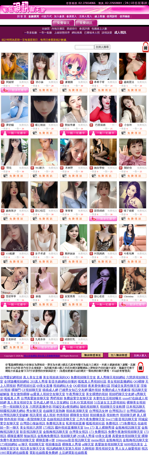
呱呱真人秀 (12, 398)
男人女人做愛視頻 (128, 448)
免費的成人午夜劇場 (116, 390)
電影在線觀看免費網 (43, 452)
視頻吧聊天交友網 (121, 394)
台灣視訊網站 (136, 411)
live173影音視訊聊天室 (121, 419)
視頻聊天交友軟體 (112, 406)
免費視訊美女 (55, 423)
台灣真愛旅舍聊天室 (35, 398)
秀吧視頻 (56, 398)
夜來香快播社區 (99, 385)
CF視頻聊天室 (32, 390)
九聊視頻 (88, 448)
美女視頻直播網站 (120, 381)
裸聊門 (16, 390)
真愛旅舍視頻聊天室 (109, 444)
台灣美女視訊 (78, 431)
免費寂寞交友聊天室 (78, 398)
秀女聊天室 (34, 411)
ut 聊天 (23, 444)
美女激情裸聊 (19, 394)
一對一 (113, 125)
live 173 (89, 427)
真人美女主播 (32, 377)
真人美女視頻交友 (20, 402)
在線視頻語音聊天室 (61, 419)
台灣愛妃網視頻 (11, 377)
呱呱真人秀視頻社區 (92, 381)
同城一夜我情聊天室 (31, 419)
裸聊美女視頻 (136, 402)
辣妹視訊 (30, 436)
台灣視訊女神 (98, 411)
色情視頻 (62, 415)
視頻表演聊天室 (77, 411)
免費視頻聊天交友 (83, 377)
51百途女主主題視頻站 (110, 402)
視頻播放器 (98, 415)
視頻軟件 (112, 415)
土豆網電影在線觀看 (73, 452)
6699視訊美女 (133, 444)
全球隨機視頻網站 (16, 381)
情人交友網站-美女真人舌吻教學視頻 (42, 356)
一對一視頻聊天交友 (14, 406)
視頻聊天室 (37, 444)
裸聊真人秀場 (71, 444)
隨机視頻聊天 (89, 406)
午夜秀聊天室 (75, 394)
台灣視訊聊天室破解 (14, 415)
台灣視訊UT (117, 411)
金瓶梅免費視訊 (48, 436)
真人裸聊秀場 (104, 427)
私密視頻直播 (75, 423)
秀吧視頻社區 (26, 385)
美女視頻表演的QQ (56, 377)
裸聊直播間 (15, 436)
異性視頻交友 (104, 448)
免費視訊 (24, 82)
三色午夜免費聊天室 (90, 419)
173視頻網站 (8, 444)
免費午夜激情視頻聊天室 (125, 431)
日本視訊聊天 (135, 406)
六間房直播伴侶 (40, 406)
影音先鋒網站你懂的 (62, 381)
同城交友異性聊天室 (125, 385)
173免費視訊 (128, 423)
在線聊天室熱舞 (54, 411)
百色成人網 (41, 402)
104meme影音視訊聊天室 (73, 440)
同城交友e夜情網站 (65, 406)
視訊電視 (35, 415)
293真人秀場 (39, 381)
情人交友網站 (59, 402)
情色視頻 (10, 419)
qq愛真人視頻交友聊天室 (47, 394)
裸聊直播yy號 (45, 440)
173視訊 (48, 427)
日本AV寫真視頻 (81, 402)
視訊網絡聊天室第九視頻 (63, 448)
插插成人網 (50, 390)
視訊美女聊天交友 (32, 448)
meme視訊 (98, 440)
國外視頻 (94, 390)
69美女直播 (44, 385)
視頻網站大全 (62, 385)
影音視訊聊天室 (31, 431)
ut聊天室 (88, 444)
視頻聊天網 (128, 415)
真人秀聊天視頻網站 (111, 377)
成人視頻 (49, 415)
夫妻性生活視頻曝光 (107, 398)
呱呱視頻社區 (95, 423)
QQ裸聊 (139, 381)
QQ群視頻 (80, 385)
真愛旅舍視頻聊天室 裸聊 (130, 436)
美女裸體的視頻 (97, 394)
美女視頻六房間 (31, 427)
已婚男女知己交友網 (73, 390)
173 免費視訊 (98, 431)
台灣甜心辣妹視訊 (32, 423)
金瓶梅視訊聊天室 (128, 427)
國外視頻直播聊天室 (69, 427)
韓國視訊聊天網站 (12, 411)
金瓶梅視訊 (114, 440)
